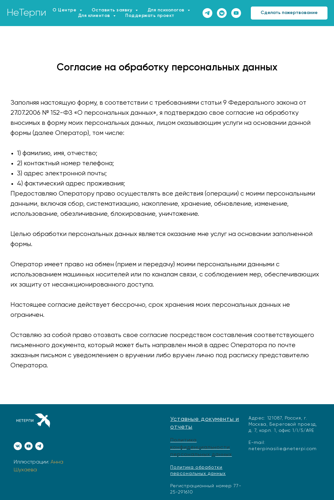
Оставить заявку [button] (113, 10)
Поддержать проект (150, 15)
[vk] (18, 446)
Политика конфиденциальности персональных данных (201, 447)
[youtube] (236, 13)
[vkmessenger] (222, 13)
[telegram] (207, 13)
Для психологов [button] (166, 10)
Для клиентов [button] (95, 15)
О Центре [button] (65, 10)
